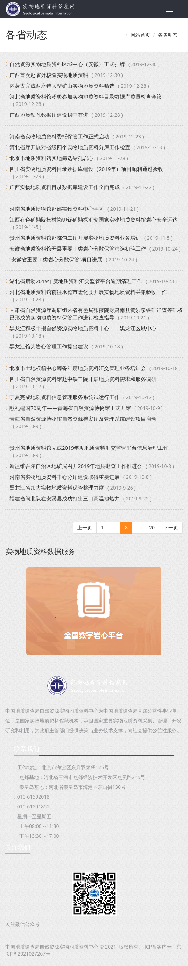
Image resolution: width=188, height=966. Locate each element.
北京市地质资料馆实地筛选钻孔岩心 (51, 157)
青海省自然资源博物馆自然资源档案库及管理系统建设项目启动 (82, 418)
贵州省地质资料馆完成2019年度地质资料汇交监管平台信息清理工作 (88, 447)
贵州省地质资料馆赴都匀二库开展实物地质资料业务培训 (75, 237)
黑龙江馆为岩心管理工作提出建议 (48, 346)
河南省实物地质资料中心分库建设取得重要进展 (64, 476)
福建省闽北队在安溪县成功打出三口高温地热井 (64, 498)
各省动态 (167, 34)
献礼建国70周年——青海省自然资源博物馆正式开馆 (70, 407)
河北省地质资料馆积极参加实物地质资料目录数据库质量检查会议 (85, 96)
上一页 (84, 527)
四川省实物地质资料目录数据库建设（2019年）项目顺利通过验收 (86, 168)
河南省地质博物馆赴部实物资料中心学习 (56, 208)
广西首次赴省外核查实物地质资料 (48, 74)
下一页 (170, 527)
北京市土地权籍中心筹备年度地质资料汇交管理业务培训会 (77, 368)
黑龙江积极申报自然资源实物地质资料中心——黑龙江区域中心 (82, 328)
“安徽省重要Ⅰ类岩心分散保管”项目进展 (55, 259)
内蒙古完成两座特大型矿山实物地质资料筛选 (61, 85)
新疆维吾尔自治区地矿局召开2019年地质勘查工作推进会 (75, 465)
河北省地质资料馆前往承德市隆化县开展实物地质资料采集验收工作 (88, 291)
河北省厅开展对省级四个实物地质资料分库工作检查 (69, 147)
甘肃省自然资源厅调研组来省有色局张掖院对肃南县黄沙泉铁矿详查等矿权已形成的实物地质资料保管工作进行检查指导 (96, 314)
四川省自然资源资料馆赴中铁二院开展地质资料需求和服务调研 (82, 378)
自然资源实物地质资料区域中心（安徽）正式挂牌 (67, 63)
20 (152, 527)
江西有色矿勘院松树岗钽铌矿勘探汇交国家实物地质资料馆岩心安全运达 (93, 219)
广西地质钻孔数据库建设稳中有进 (48, 114)
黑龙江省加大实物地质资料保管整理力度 (56, 487)
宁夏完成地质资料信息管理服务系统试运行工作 (64, 397)
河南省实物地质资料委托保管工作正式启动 (59, 136)
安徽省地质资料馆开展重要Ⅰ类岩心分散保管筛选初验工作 (77, 248)
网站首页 (140, 34)
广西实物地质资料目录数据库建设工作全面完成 (64, 186)
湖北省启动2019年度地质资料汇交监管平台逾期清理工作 (75, 280)
